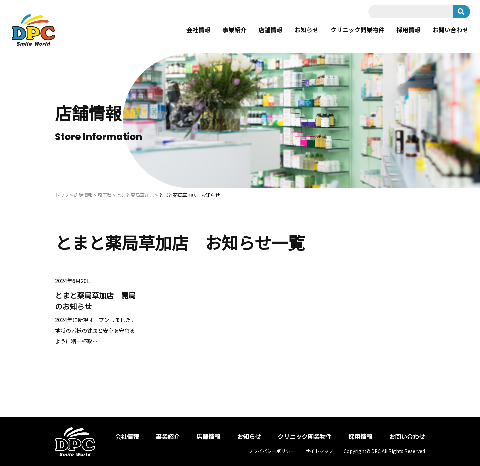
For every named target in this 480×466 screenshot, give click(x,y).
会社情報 (198, 30)
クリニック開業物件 (357, 30)
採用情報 (408, 30)
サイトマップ (319, 451)
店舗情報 (270, 30)
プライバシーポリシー (271, 451)
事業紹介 (234, 30)
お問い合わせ (450, 30)
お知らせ (306, 30)
